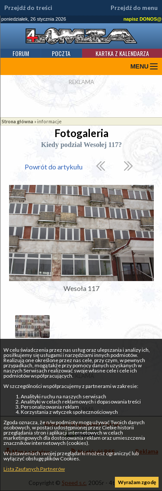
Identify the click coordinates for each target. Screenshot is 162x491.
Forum (21, 53)
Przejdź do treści (28, 7)
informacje (49, 121)
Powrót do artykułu (54, 167)
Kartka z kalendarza (122, 53)
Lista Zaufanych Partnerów (34, 469)
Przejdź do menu (134, 7)
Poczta (61, 53)
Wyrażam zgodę (137, 482)
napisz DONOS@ (143, 19)
